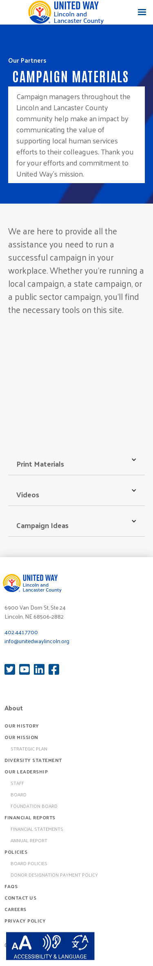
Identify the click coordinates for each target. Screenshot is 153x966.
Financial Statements (37, 828)
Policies (15, 851)
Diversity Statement (33, 760)
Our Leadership (26, 771)
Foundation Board (34, 806)
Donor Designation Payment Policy (54, 874)
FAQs (11, 886)
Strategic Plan (29, 748)
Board (19, 794)
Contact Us (20, 897)
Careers (15, 909)
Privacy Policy (25, 920)
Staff (17, 783)
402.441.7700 (21, 632)
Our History (21, 725)
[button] (142, 12)
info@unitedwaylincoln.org (36, 641)
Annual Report (29, 840)
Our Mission (21, 737)
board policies (29, 863)
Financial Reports (29, 817)
